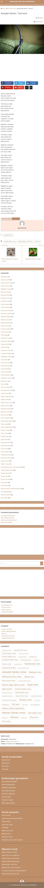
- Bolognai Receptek (7, 612)
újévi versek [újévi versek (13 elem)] (24, 717)
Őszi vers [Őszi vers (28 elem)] (34, 717)
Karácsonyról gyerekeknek (9, 520)
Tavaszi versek (5, 479)
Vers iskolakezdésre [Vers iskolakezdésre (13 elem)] (35, 704)
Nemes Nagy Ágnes (7, 427)
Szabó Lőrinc (5, 461)
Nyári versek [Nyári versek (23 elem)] (7, 689)
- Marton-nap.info (6, 609)
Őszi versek (4, 448)
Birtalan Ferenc (5, 298)
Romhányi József (6, 458)
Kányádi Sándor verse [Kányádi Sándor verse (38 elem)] (14, 672)
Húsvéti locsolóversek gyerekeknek (12, 818)
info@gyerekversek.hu (12, 741)
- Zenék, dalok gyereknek (8, 631)
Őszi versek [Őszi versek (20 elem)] (6, 721)
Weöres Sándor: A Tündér (9, 852)
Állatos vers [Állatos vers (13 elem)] (4, 717)
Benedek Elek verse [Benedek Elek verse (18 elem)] (20, 650)
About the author (6, 218)
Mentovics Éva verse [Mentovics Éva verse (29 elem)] (11, 676)
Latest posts (15, 218)
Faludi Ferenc (5, 326)
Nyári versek (4, 433)
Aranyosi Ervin (5, 286)
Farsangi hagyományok (8, 515)
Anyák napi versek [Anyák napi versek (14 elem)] (6, 650)
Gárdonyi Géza (5, 338)
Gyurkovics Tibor (6, 350)
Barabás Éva (5, 292)
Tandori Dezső (5, 473)
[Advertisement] (22, 69)
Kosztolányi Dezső (6, 390)
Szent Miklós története (7, 518)
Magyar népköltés (6, 396)
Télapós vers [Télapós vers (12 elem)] (37, 700)
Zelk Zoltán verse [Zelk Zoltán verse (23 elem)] (35, 713)
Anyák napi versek (6, 283)
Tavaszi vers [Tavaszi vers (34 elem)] (25, 700)
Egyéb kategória (6, 322)
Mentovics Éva (5, 405)
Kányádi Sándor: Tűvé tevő (25, 241)
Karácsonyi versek (6, 378)
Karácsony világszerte (8, 793)
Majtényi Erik (5, 399)
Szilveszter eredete (6, 522)
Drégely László (5, 319)
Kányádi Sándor (8, 235)
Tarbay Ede (4, 476)
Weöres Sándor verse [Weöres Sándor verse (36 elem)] (13, 712)
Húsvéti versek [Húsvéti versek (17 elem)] (6, 664)
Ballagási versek (6, 289)
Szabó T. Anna (5, 464)
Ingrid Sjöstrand (5, 366)
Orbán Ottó (4, 439)
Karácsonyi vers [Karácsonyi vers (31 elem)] (32, 663)
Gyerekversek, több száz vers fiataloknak (22, 1)
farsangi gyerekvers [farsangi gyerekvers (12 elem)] (23, 656)
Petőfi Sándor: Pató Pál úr (9, 864)
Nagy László (4, 424)
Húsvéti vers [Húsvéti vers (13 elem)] (36, 660)
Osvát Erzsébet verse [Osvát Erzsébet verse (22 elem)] (23, 689)
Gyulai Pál (4, 347)
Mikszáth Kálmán (6, 408)
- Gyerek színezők (6, 629)
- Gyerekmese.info (6, 605)
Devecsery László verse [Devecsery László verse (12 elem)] (23, 653)
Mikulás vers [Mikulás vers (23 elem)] (29, 677)
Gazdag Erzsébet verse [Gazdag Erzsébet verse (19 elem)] (10, 660)
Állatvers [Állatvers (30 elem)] (14, 717)
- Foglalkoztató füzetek (7, 638)
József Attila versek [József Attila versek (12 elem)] (18, 664)
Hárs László (4, 359)
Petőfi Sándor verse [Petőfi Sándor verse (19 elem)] (21, 692)
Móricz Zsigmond (6, 418)
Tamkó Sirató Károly (7, 470)
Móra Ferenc (4, 415)
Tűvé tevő (37, 241)
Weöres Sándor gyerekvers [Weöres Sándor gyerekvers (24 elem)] (13, 708)
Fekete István (5, 332)
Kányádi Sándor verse (10, 241)
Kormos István (5, 387)
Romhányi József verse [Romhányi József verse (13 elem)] (7, 696)
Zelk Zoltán (4, 498)
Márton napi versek (6, 402)
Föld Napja (4, 335)
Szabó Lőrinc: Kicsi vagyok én (11, 855)
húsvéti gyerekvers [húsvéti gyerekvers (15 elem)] (26, 660)
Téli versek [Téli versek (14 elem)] (25, 704)
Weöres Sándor (5, 494)
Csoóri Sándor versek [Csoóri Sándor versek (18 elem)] (9, 653)
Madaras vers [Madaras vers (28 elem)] (35, 672)
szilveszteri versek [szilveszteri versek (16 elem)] (36, 696)
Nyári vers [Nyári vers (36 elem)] (32, 684)
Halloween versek (6, 356)
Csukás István (5, 307)
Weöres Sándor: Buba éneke (10, 858)
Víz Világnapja (5, 491)
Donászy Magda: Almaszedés (10, 861)
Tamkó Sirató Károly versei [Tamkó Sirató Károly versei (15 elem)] (9, 700)
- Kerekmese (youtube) (7, 636)
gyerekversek (39, 21)
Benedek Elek (5, 295)
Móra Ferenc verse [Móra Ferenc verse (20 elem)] (8, 680)
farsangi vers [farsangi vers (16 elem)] (33, 656)
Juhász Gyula (5, 372)
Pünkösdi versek (6, 455)
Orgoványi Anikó (6, 442)
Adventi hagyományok (8, 784)
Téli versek (4, 482)
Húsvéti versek (5, 362)
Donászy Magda (6, 316)
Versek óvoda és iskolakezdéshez (11, 488)
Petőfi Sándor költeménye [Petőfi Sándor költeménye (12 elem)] (7, 692)
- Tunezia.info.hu (6, 607)
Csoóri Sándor (5, 304)
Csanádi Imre (5, 301)
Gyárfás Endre (5, 344)
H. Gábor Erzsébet (6, 353)
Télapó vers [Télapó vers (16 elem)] (5, 704)
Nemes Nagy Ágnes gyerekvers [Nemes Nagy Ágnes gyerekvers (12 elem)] (24, 680)
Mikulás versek (5, 412)
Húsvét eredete (6, 797)
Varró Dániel (4, 485)
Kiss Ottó (3, 384)
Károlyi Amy (4, 381)
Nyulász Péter (5, 436)
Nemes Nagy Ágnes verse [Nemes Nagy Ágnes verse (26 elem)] (13, 685)
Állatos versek (5, 280)
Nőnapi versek (5, 430)
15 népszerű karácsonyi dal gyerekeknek (14, 870)
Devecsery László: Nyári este (10, 873)
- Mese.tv (3, 633)
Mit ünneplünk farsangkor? (10, 781)
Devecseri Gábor (6, 310)
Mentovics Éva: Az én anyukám (11, 867)
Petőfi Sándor (5, 452)
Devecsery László (6, 313)
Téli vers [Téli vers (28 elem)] (15, 704)
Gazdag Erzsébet (6, 341)
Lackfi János (4, 393)
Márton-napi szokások (8, 803)
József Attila (4, 369)
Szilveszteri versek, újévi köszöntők (11, 467)
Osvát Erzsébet (5, 445)
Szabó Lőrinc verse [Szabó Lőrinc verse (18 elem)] (22, 696)
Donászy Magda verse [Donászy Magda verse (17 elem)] (9, 656)
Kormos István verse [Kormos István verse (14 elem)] (23, 668)
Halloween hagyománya (9, 787)
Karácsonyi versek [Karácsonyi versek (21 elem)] (9, 668)
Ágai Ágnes (4, 276)
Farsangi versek (5, 329)
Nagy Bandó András (7, 421)
